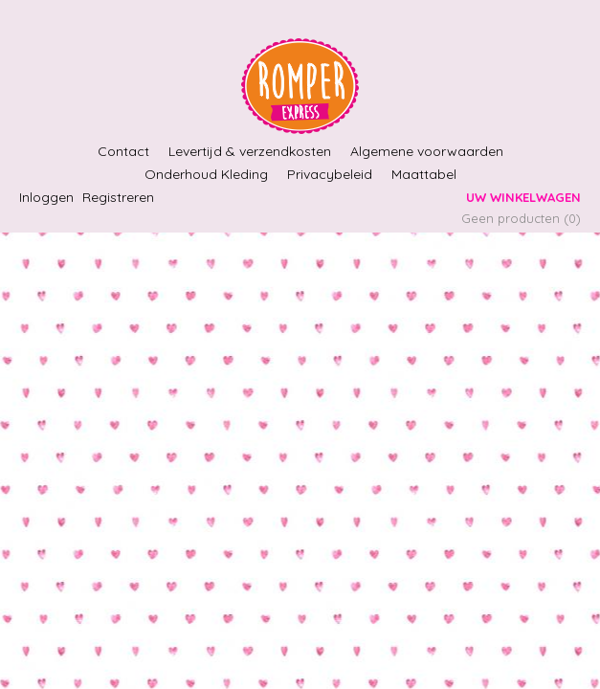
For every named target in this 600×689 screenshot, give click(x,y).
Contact (123, 151)
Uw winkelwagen (523, 197)
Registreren (118, 197)
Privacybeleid (329, 174)
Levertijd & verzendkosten (249, 151)
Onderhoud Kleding (206, 174)
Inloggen (46, 197)
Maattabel (423, 174)
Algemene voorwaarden (426, 151)
